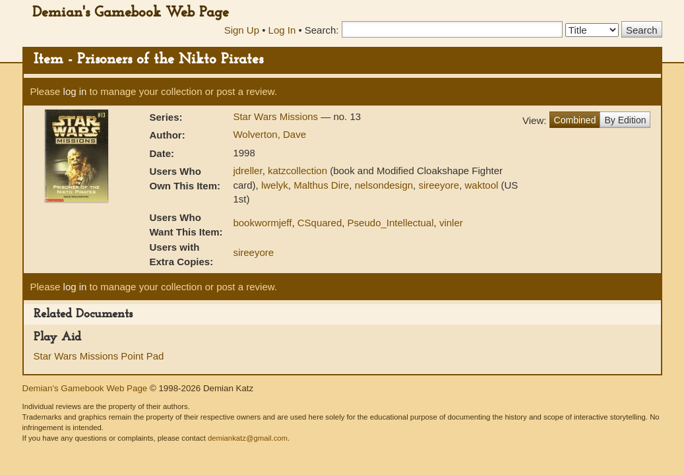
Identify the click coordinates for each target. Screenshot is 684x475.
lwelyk (274, 185)
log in (75, 91)
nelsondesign (384, 185)
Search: (322, 30)
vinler (451, 222)
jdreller (247, 170)
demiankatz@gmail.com (248, 438)
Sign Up (241, 30)
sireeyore (438, 185)
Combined (575, 120)
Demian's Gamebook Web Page (130, 12)
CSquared (319, 222)
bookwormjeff (262, 222)
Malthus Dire (321, 185)
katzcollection (297, 170)
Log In (282, 30)
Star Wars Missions (277, 116)
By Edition (625, 120)
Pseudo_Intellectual (391, 222)
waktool (481, 185)
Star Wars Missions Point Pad (99, 356)
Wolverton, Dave (269, 134)
